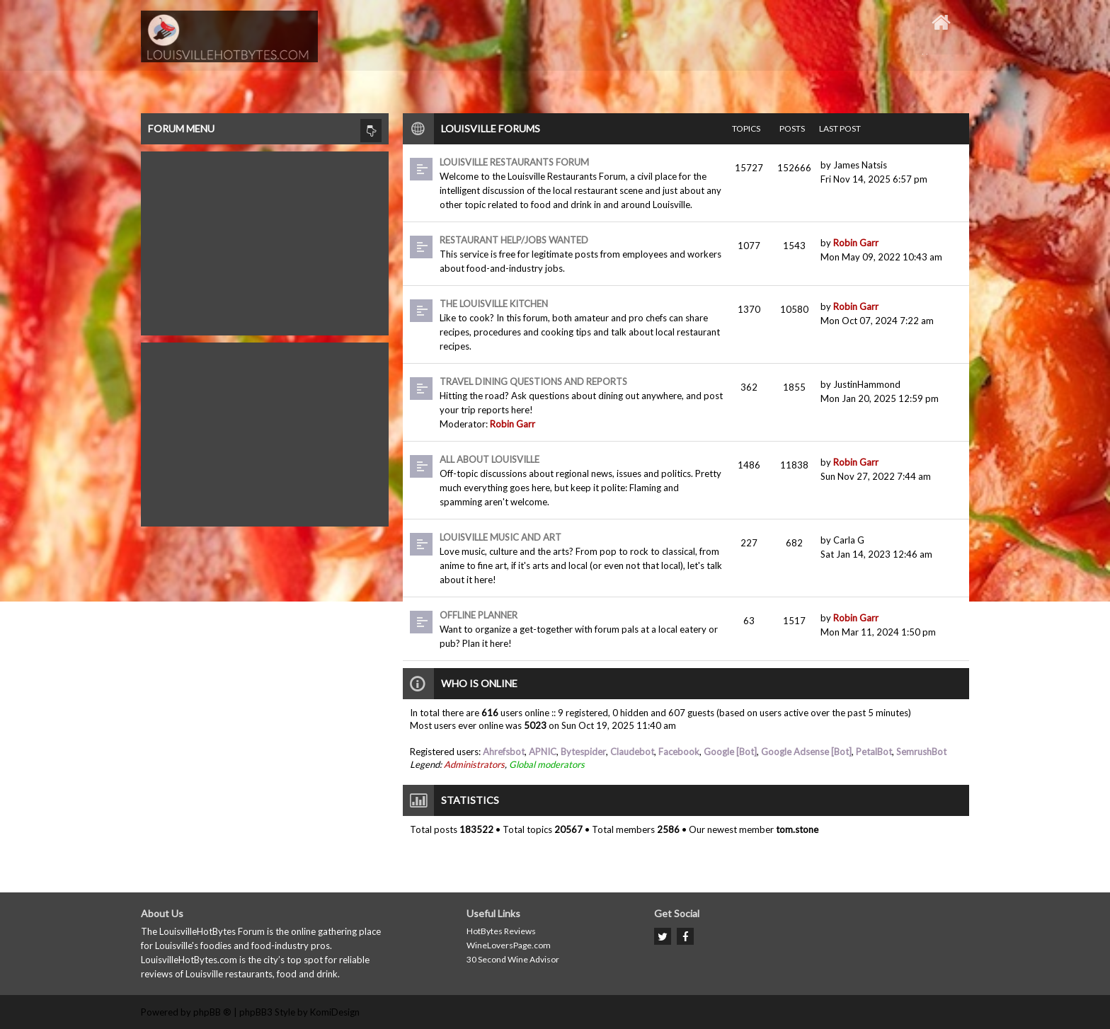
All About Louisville (489, 459)
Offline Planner (478, 615)
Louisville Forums (490, 128)
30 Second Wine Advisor (513, 959)
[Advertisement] (265, 239)
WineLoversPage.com (509, 945)
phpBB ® (212, 1012)
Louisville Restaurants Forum (514, 162)
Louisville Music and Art (500, 537)
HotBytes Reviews (501, 931)
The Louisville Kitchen (494, 303)
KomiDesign (335, 1012)
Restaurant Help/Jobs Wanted (514, 240)
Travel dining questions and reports (533, 381)
